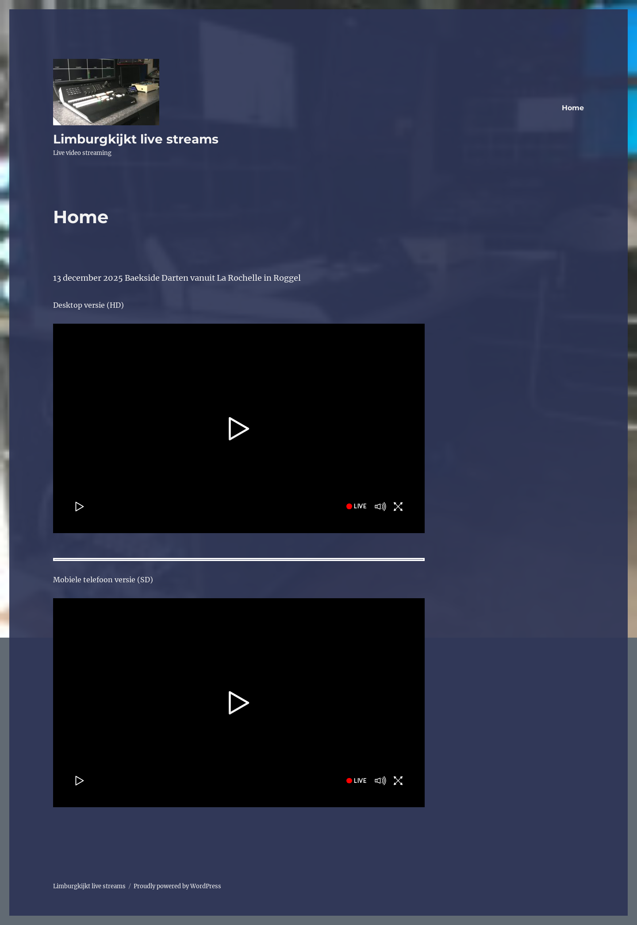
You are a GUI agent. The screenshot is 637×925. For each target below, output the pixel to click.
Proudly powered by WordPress (177, 886)
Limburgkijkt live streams (136, 139)
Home (573, 108)
